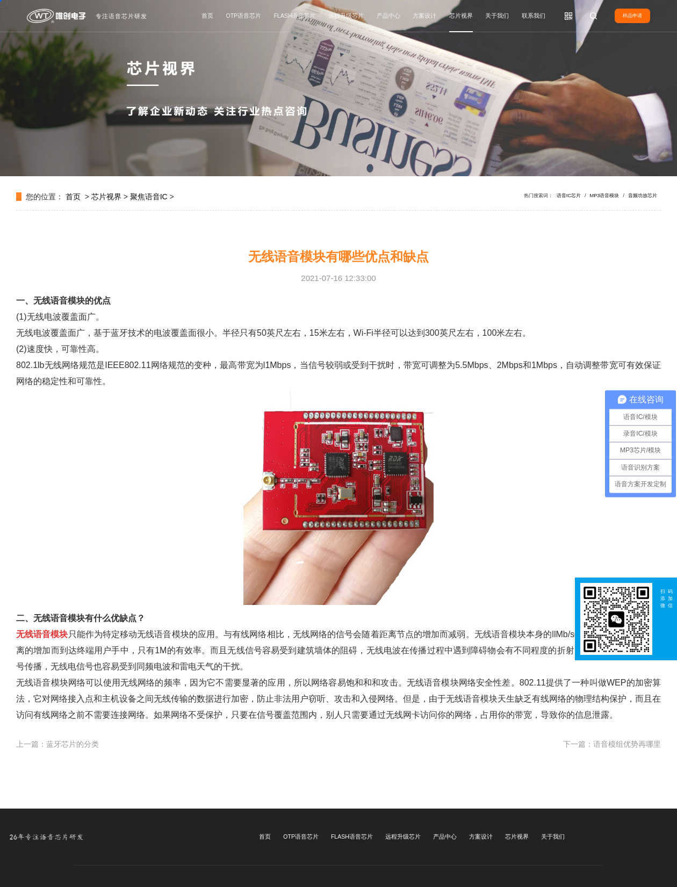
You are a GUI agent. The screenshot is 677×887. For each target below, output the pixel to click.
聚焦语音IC (149, 196)
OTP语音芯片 (244, 15)
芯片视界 (461, 15)
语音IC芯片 (569, 195)
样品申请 (632, 15)
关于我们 (497, 15)
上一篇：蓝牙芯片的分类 (57, 744)
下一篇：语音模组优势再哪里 (612, 744)
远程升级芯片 (346, 15)
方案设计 (424, 15)
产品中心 (388, 15)
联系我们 (533, 15)
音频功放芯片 (642, 195)
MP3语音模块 (605, 195)
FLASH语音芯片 (295, 15)
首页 (207, 15)
